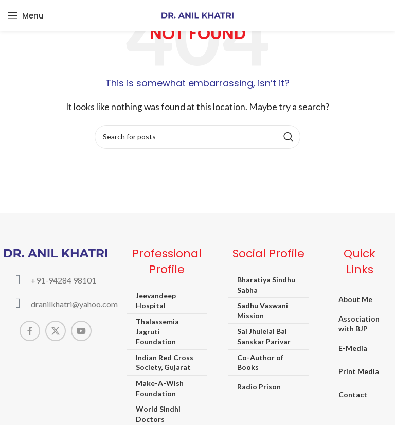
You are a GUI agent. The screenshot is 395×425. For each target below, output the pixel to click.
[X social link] (55, 331)
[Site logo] (197, 14)
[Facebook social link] (30, 331)
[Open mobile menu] (26, 15)
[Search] (197, 137)
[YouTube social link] (81, 331)
